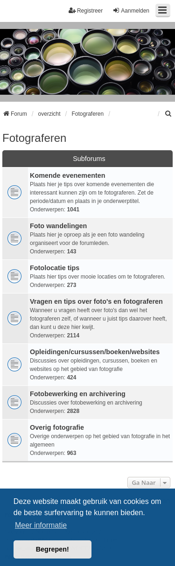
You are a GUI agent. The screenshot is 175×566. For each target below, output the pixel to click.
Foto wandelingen (58, 226)
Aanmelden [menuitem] (130, 10)
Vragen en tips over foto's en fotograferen (96, 301)
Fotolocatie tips (54, 268)
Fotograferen (34, 138)
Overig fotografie (57, 427)
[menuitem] (168, 114)
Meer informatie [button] (41, 525)
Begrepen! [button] (52, 549)
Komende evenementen (67, 175)
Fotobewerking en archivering (78, 394)
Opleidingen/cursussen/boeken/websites (95, 352)
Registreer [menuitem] (86, 10)
